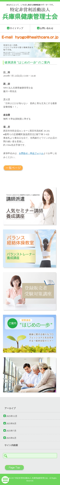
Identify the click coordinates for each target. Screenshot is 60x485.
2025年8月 (11, 423)
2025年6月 (11, 438)
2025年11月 (11, 416)
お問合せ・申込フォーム (31, 153)
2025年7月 (11, 431)
